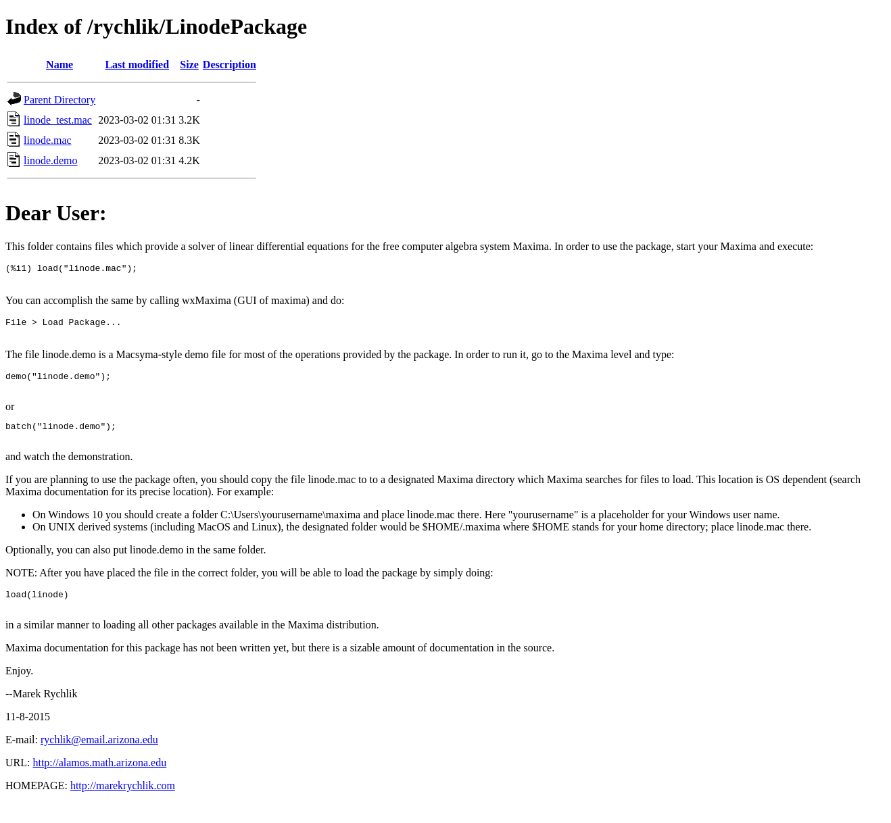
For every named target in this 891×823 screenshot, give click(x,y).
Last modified (137, 64)
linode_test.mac (58, 120)
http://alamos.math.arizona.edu (99, 783)
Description (229, 64)
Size (189, 64)
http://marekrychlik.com (122, 806)
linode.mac (48, 140)
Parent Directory (59, 99)
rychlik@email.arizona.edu (99, 760)
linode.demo (51, 160)
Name (59, 64)
